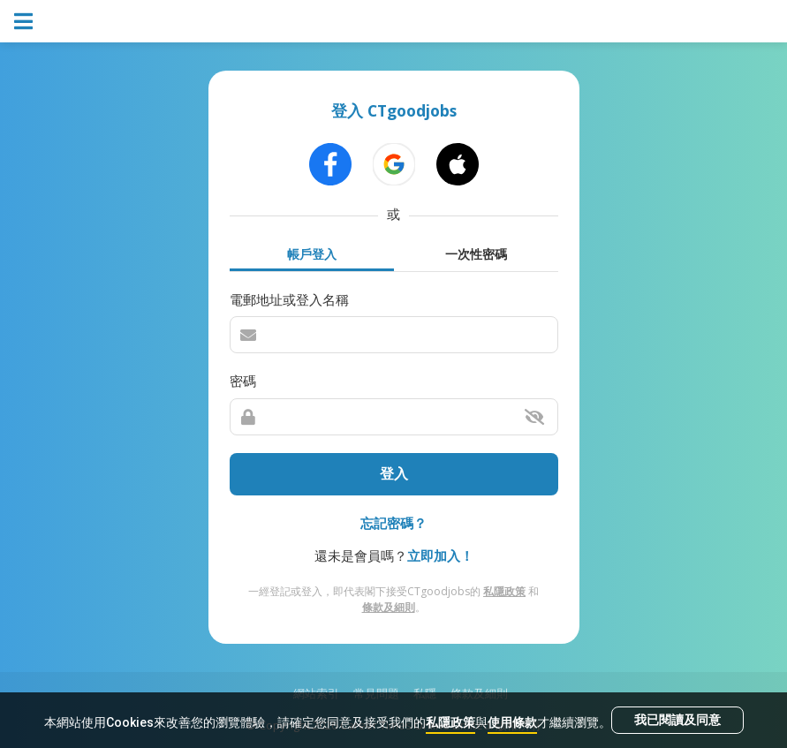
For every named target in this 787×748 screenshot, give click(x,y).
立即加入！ (440, 555)
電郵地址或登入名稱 (289, 299)
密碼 (243, 380)
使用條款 (512, 722)
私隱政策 (450, 722)
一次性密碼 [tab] (476, 254)
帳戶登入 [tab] (312, 254)
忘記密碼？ (393, 523)
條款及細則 (388, 607)
